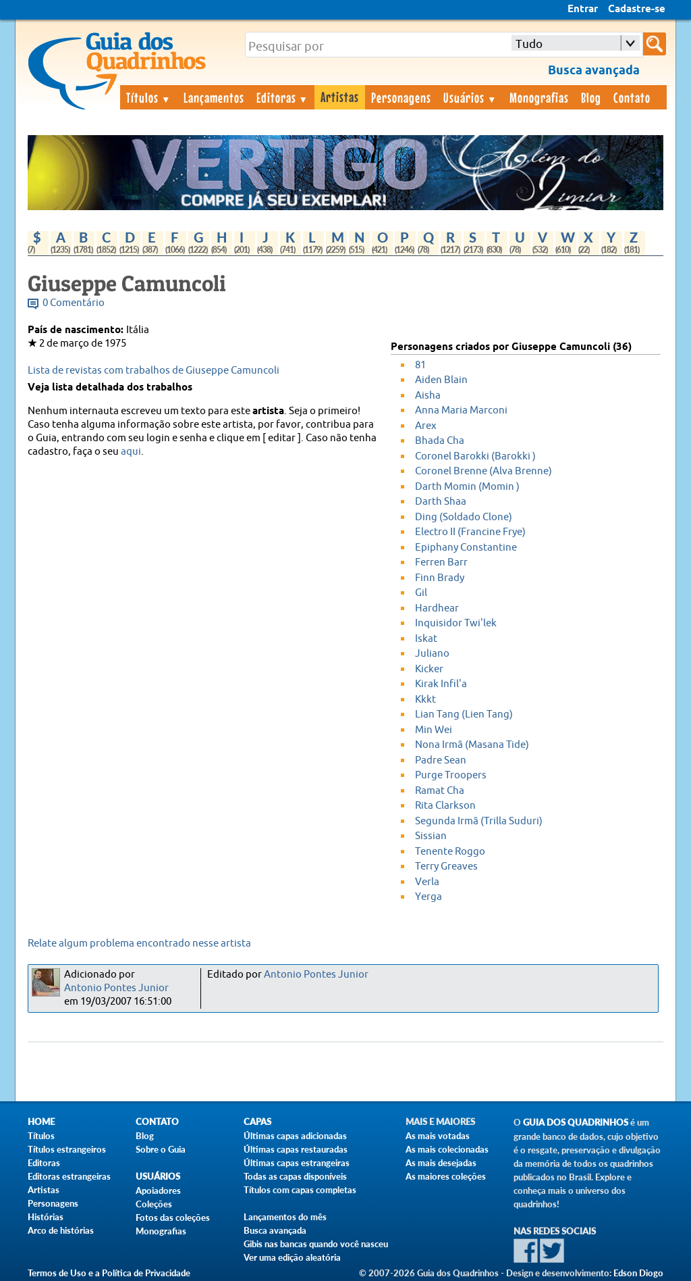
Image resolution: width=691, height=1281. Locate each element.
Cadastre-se (636, 9)
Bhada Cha (439, 440)
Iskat (426, 638)
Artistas (340, 97)
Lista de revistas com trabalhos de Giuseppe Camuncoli (153, 370)
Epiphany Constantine (466, 547)
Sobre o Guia (161, 1149)
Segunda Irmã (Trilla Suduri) (479, 821)
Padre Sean (440, 760)
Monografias (539, 97)
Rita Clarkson (445, 805)
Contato (632, 97)
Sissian (431, 836)
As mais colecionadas (447, 1149)
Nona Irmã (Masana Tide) (472, 744)
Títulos (148, 97)
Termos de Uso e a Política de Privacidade (109, 1272)
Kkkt (425, 699)
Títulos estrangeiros (67, 1149)
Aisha (428, 395)
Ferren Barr (441, 562)
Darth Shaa (440, 501)
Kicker (429, 669)
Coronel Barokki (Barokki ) (475, 456)
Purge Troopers (451, 775)
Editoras (282, 97)
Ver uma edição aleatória (292, 1257)
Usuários (470, 97)
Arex (426, 426)
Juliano (432, 653)
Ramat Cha (439, 790)
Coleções (154, 1204)
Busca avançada (275, 1230)
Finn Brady (439, 578)
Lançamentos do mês (285, 1216)
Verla (427, 882)
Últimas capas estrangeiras (297, 1162)
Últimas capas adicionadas (295, 1135)
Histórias (45, 1216)
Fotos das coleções (173, 1217)
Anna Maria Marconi (461, 410)
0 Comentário (74, 303)
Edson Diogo (638, 1272)
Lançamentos (214, 97)
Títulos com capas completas (300, 1189)
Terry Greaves (446, 866)
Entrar (583, 9)
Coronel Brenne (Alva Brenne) (483, 471)
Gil (421, 592)
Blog (591, 97)
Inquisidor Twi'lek (456, 623)
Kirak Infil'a (441, 684)
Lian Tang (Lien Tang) (464, 714)
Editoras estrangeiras (69, 1176)
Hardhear (437, 608)
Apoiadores (158, 1190)
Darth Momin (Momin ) (467, 486)
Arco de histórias (61, 1230)
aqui (131, 451)
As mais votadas (438, 1135)
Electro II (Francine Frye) (470, 532)
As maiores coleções (446, 1176)
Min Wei (433, 730)
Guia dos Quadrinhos (575, 1122)
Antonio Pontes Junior (116, 988)
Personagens (401, 97)
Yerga (428, 896)
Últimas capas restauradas (296, 1149)
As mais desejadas (441, 1162)
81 (420, 365)
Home (41, 1122)
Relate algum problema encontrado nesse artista (139, 943)
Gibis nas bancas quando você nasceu (316, 1243)
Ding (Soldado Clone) (463, 517)
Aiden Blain (441, 380)
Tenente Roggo (450, 851)
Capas (257, 1122)
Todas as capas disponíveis (295, 1176)
